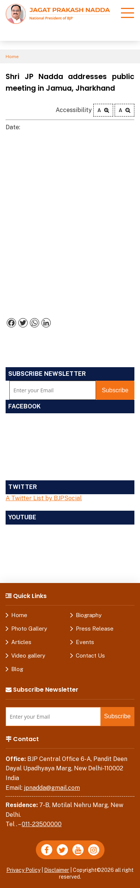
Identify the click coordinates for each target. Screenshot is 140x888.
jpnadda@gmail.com (52, 787)
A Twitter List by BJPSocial (44, 498)
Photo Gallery (29, 628)
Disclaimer (56, 870)
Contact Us (90, 655)
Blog (17, 669)
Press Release (94, 628)
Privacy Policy (23, 870)
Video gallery (28, 655)
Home (12, 56)
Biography (89, 615)
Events (85, 642)
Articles (21, 642)
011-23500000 (42, 824)
